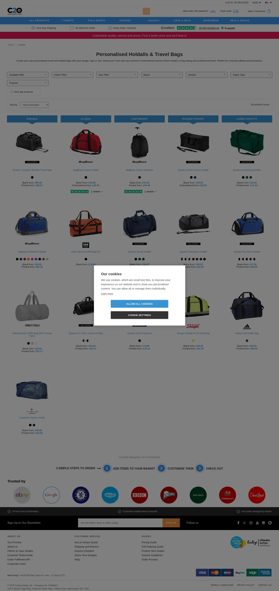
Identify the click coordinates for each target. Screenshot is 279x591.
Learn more (107, 299)
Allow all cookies (119, 309)
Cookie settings (160, 309)
